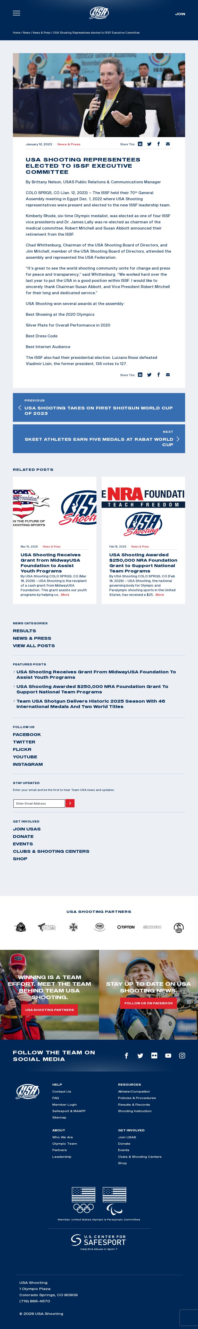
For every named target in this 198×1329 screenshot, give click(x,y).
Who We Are (62, 1137)
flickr (22, 749)
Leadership (61, 1156)
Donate (23, 836)
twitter (24, 742)
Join (180, 14)
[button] (139, 144)
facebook (27, 734)
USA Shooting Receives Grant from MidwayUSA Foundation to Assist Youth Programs (94, 675)
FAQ (55, 1097)
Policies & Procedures (137, 1097)
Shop (20, 858)
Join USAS (27, 829)
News (26, 32)
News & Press (41, 32)
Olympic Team (64, 1143)
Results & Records (134, 1104)
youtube (25, 756)
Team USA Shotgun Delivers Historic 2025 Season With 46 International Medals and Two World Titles (89, 704)
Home (16, 32)
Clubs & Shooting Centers (51, 851)
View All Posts (34, 645)
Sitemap (59, 1117)
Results (24, 630)
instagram (28, 764)
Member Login (64, 1104)
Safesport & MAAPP (69, 1111)
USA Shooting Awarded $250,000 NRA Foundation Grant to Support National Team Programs (90, 689)
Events (23, 844)
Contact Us (61, 1091)
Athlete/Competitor (134, 1091)
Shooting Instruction (135, 1111)
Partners (59, 1150)
